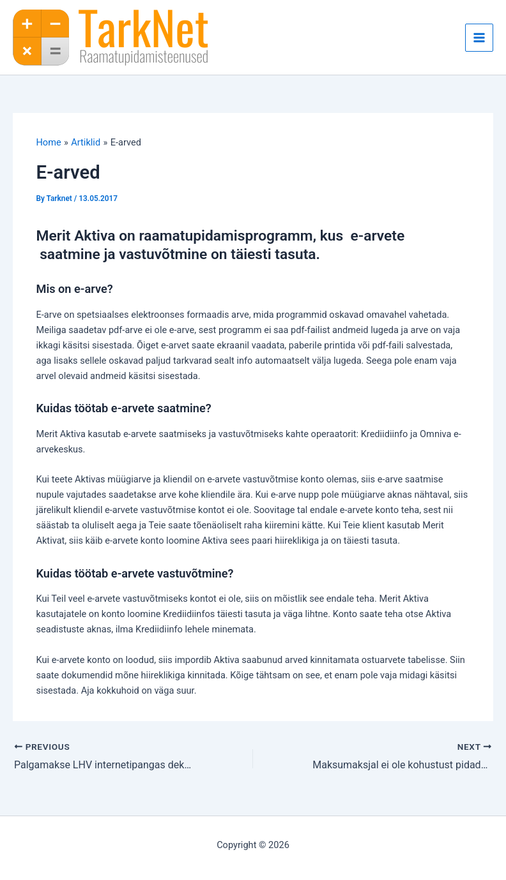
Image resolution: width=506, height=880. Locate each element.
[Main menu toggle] (479, 38)
